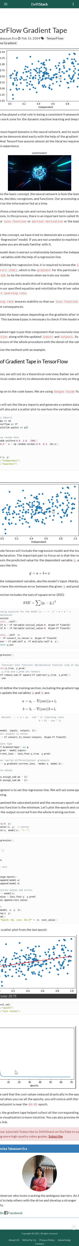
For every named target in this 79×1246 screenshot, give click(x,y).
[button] (39, 172)
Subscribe (55, 1136)
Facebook (13, 1213)
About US (14, 1239)
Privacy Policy (47, 1239)
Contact (39, 1243)
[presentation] (39, 573)
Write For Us (29, 1239)
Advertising (64, 1239)
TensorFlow (54, 38)
